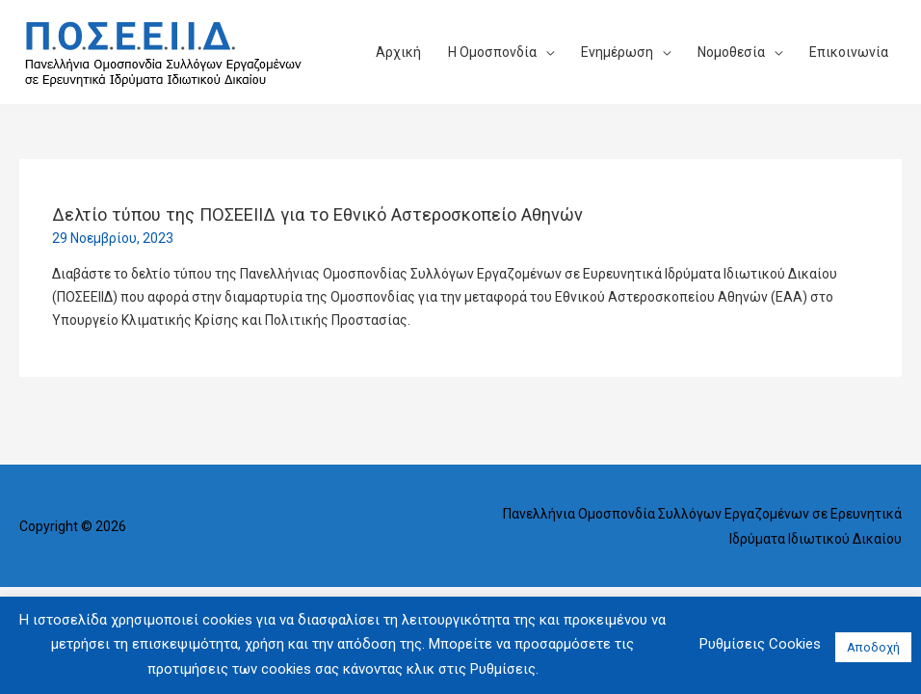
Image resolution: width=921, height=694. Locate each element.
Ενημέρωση (617, 52)
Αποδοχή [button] (873, 647)
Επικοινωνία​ (848, 52)
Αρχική (398, 52)
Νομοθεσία (731, 52)
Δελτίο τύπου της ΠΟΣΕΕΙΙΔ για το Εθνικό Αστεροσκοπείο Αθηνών (317, 214)
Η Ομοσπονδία (492, 52)
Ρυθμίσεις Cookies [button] (760, 644)
